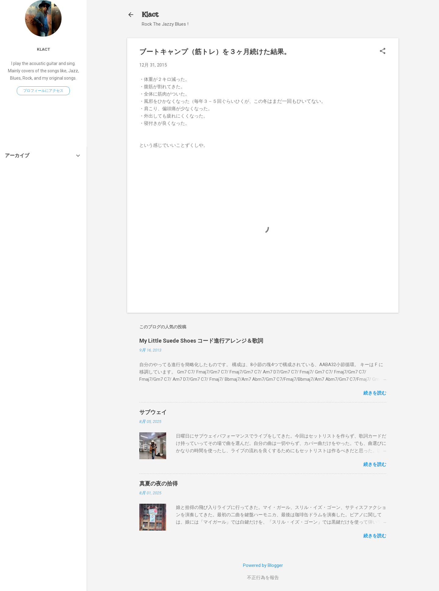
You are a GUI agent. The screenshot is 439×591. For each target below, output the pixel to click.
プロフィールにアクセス (43, 90)
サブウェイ (153, 412)
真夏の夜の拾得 (158, 483)
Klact (150, 14)
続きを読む (374, 393)
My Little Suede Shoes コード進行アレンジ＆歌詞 (201, 340)
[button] (382, 51)
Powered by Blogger (263, 565)
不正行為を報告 (263, 577)
